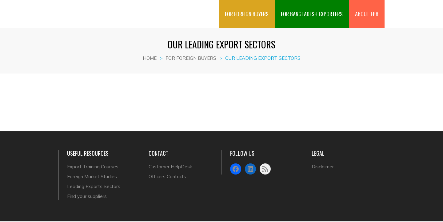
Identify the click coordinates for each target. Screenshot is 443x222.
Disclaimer (323, 167)
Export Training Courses (92, 167)
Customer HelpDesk (170, 167)
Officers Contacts (167, 176)
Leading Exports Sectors (93, 186)
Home (150, 58)
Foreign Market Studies (92, 176)
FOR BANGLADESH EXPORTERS (312, 9)
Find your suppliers (87, 196)
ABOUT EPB (367, 9)
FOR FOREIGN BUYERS (247, 9)
